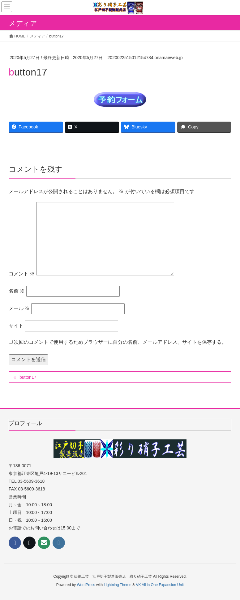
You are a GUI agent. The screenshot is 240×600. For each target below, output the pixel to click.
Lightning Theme (117, 585)
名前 (17, 291)
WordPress (86, 585)
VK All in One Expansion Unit (160, 585)
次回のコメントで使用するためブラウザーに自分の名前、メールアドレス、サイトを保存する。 (120, 342)
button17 (27, 377)
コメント (22, 273)
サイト (16, 325)
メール (19, 308)
